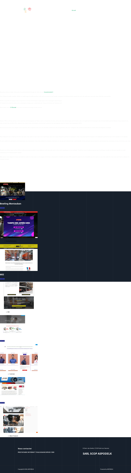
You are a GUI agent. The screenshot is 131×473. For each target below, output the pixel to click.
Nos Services (93, 10)
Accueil (76, 10)
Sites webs (83, 10)
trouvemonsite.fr (48, 92)
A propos (102, 10)
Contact (109, 10)
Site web (2, 208)
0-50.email (13, 107)
